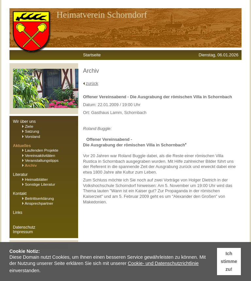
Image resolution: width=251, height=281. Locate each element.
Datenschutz (24, 227)
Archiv (29, 165)
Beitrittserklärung (38, 198)
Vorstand (31, 136)
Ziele (27, 126)
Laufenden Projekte (40, 150)
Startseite (92, 54)
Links (18, 212)
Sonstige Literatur (38, 184)
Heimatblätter (35, 179)
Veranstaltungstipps (40, 160)
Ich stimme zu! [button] (229, 261)
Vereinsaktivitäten (38, 155)
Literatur (20, 174)
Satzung (30, 131)
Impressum (23, 232)
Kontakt (20, 193)
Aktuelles (22, 145)
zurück (92, 83)
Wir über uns (24, 121)
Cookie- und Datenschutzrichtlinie (163, 263)
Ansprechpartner (37, 203)
